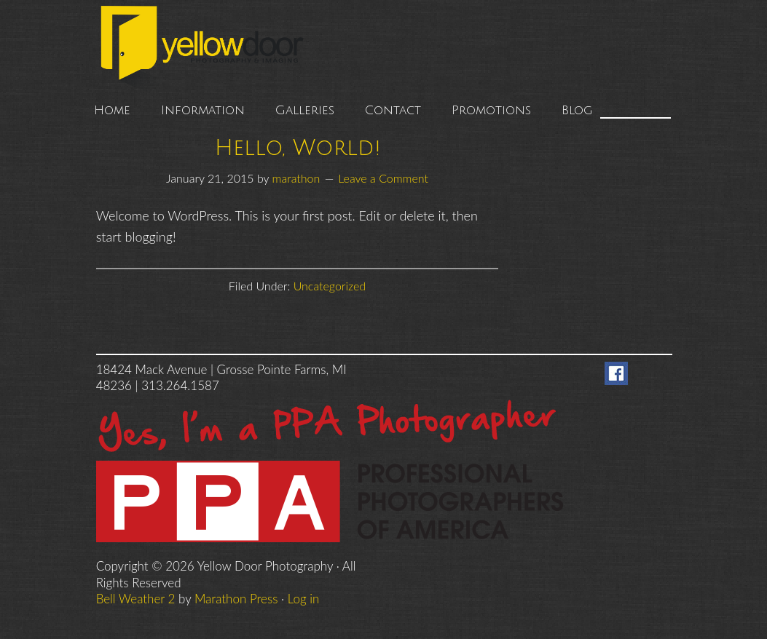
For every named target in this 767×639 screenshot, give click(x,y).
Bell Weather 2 (136, 598)
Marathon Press (236, 598)
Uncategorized (330, 286)
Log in (304, 598)
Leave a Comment (383, 178)
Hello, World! (297, 148)
